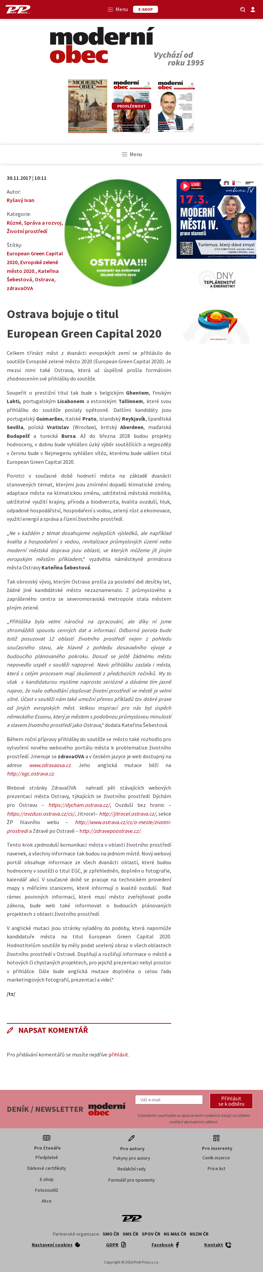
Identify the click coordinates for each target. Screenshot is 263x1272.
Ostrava (44, 279)
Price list (216, 1168)
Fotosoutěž (46, 1190)
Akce (47, 1201)
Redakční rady (131, 1169)
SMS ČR (130, 1234)
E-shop (47, 1179)
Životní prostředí (27, 231)
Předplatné (46, 1157)
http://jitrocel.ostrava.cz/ (127, 813)
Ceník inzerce (216, 1158)
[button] (231, 1101)
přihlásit (118, 1054)
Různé (14, 222)
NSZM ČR (199, 1234)
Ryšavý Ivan (20, 200)
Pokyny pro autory (131, 1158)
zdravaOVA (20, 288)
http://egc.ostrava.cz (30, 773)
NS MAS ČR (175, 1234)
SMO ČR (111, 1234)
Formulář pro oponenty (131, 1180)
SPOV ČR (151, 1234)
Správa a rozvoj (42, 222)
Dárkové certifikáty (46, 1168)
